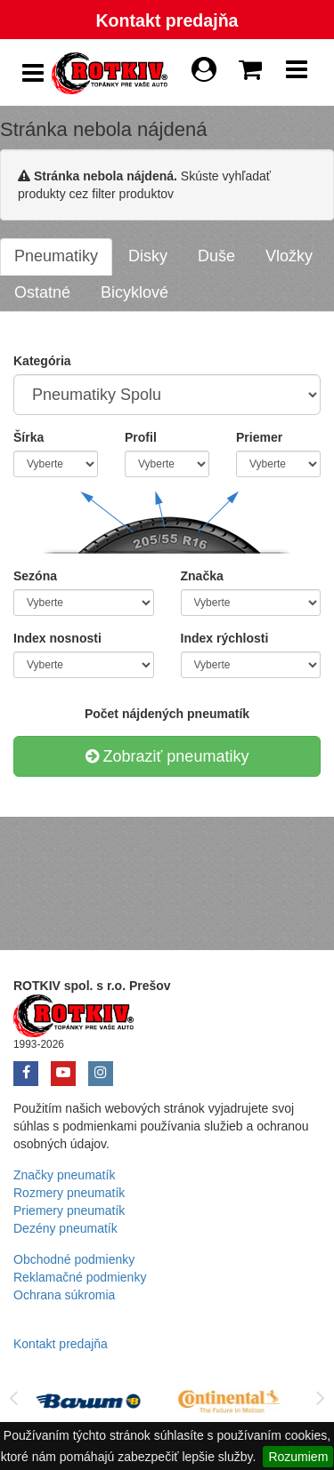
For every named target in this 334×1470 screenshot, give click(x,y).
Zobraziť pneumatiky (167, 756)
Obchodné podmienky (73, 1259)
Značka (202, 576)
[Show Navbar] (296, 74)
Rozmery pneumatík (69, 1193)
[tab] (56, 257)
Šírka (28, 437)
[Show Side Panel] (33, 73)
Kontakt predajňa (166, 20)
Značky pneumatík (64, 1175)
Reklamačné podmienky (79, 1277)
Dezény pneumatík (65, 1228)
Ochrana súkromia (64, 1295)
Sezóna (35, 576)
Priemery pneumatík (69, 1210)
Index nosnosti (57, 638)
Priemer (259, 437)
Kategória (42, 361)
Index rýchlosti (225, 638)
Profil (141, 437)
